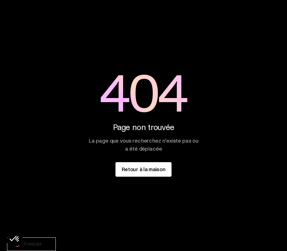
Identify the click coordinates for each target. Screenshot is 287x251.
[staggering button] (143, 169)
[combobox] (31, 244)
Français (26, 244)
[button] (14, 239)
